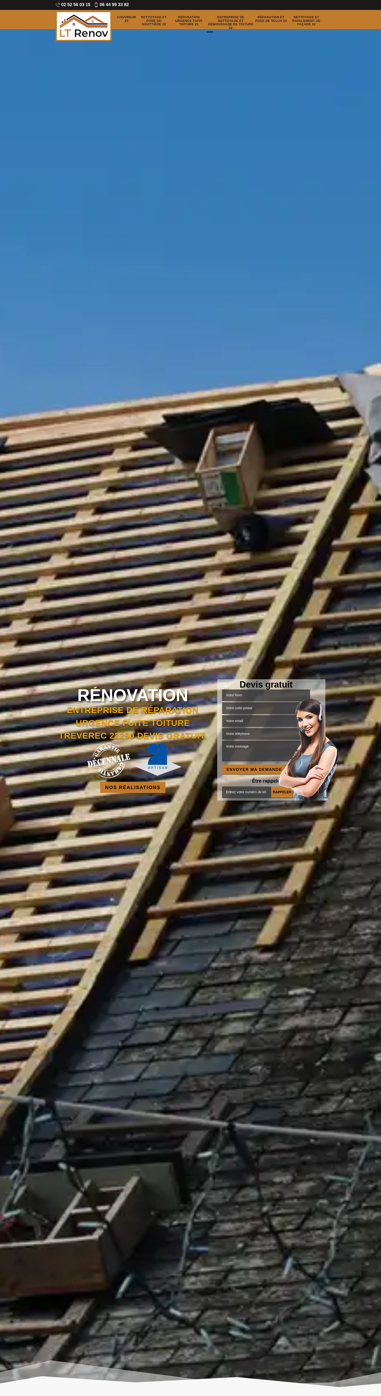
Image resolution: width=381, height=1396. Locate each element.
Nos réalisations (132, 787)
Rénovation (132, 695)
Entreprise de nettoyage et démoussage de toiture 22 (230, 23)
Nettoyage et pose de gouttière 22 (154, 21)
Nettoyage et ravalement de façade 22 (306, 21)
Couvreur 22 (126, 19)
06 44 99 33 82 (111, 4)
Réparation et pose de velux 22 (271, 19)
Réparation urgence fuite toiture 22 (189, 21)
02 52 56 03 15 (73, 4)
